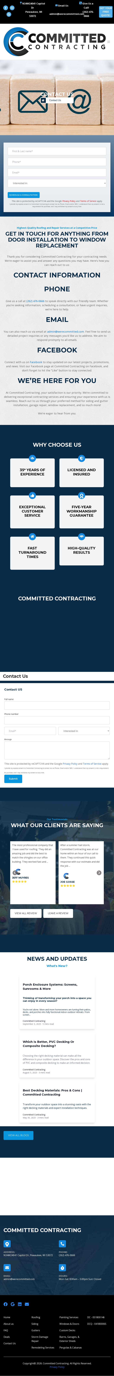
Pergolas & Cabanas (70, 1347)
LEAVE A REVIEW (58, 913)
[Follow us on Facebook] (5, 7)
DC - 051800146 (96, 1317)
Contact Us (10, 1343)
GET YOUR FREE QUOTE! (106, 12)
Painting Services (68, 1317)
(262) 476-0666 (35, 301)
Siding (34, 1323)
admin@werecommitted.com (65, 331)
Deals (7, 1337)
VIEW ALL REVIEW (26, 913)
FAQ (6, 1330)
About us (9, 1323)
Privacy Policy (68, 201)
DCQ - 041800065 (96, 1323)
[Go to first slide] (99, 872)
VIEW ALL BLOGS (18, 1135)
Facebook (36, 362)
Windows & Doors (69, 1323)
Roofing (35, 1317)
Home (7, 1317)
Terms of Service (88, 201)
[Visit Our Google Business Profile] (9, 14)
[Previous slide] (15, 872)
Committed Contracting (34, 1021)
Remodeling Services (42, 1347)
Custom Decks (67, 1330)
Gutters (35, 1330)
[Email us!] (12, 7)
